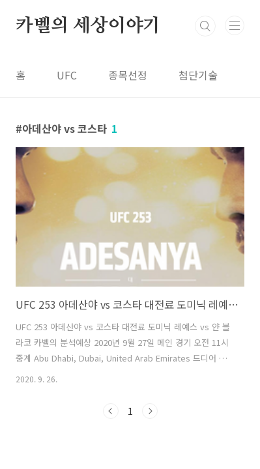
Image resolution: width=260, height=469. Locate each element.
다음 (150, 411)
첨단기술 (198, 75)
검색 (205, 26)
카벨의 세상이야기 (88, 26)
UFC (67, 75)
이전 (111, 411)
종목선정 (127, 75)
